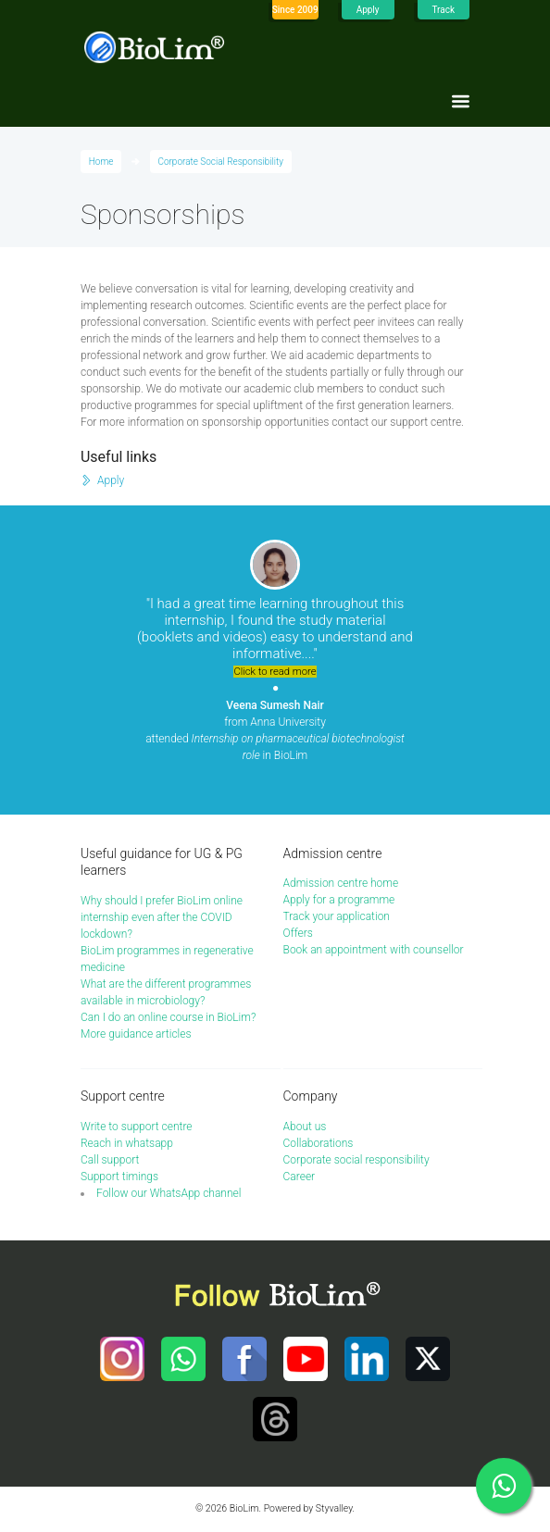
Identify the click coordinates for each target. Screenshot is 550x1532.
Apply (368, 10)
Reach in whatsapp (127, 1143)
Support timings (119, 1176)
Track (444, 10)
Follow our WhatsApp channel (168, 1193)
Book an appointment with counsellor (373, 949)
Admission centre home (341, 883)
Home (101, 161)
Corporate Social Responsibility (220, 161)
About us (305, 1126)
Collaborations (318, 1143)
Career (299, 1176)
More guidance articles (136, 1034)
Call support (110, 1159)
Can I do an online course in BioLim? (168, 1017)
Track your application (336, 916)
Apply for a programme (339, 899)
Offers (298, 933)
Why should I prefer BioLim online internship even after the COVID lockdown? (162, 917)
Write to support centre (137, 1126)
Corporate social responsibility (356, 1159)
